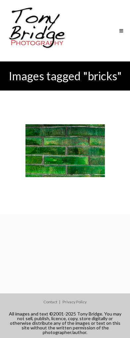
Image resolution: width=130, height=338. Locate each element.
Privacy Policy (75, 301)
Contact (50, 301)
